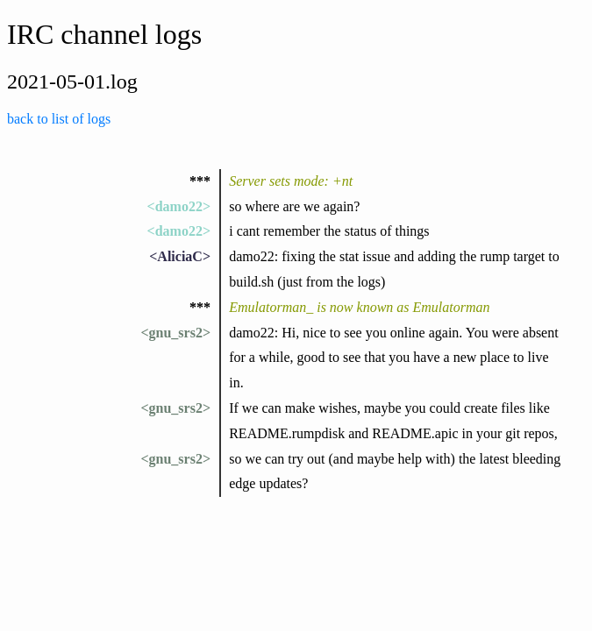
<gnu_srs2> (175, 332)
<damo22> (178, 206)
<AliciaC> (179, 256)
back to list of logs (59, 118)
